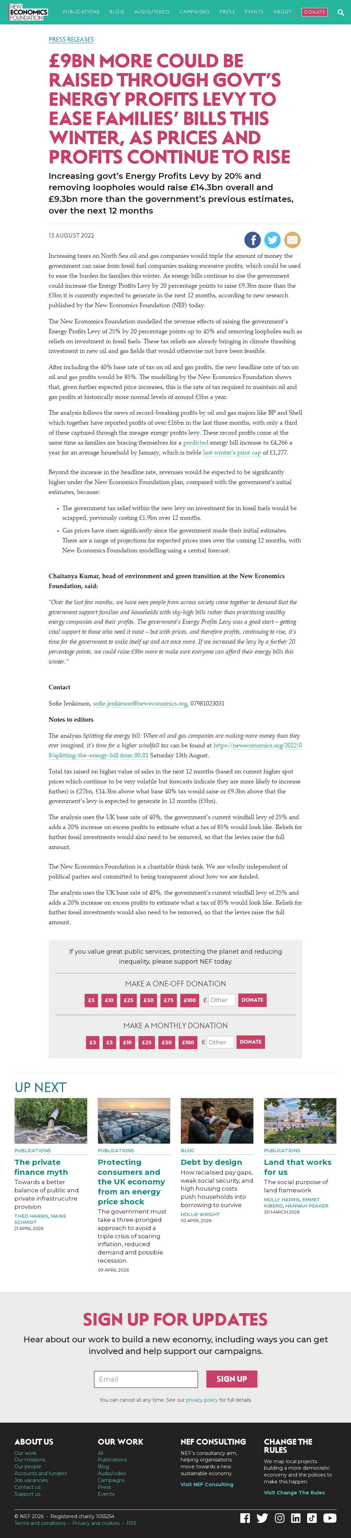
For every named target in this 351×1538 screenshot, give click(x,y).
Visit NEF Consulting (207, 1484)
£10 (109, 1000)
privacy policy (202, 1400)
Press (227, 11)
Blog (117, 11)
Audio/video (152, 11)
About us (33, 1441)
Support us (27, 1494)
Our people (27, 1467)
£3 (92, 1042)
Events (254, 11)
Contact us (27, 1487)
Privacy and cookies (96, 1523)
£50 (149, 1000)
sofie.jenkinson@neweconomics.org (140, 704)
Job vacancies (31, 1480)
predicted (195, 443)
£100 (190, 1000)
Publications (81, 11)
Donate (315, 12)
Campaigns (195, 11)
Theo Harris (31, 1216)
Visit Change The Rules (294, 1493)
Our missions (29, 1460)
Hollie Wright (200, 1214)
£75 (168, 1000)
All (100, 1453)
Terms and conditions (39, 1523)
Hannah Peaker (306, 1205)
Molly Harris (282, 1199)
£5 (91, 1000)
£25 (128, 1000)
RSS (131, 1523)
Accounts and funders (40, 1473)
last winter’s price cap (232, 453)
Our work (25, 1453)
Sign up (232, 1379)
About (283, 11)
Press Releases (71, 39)
